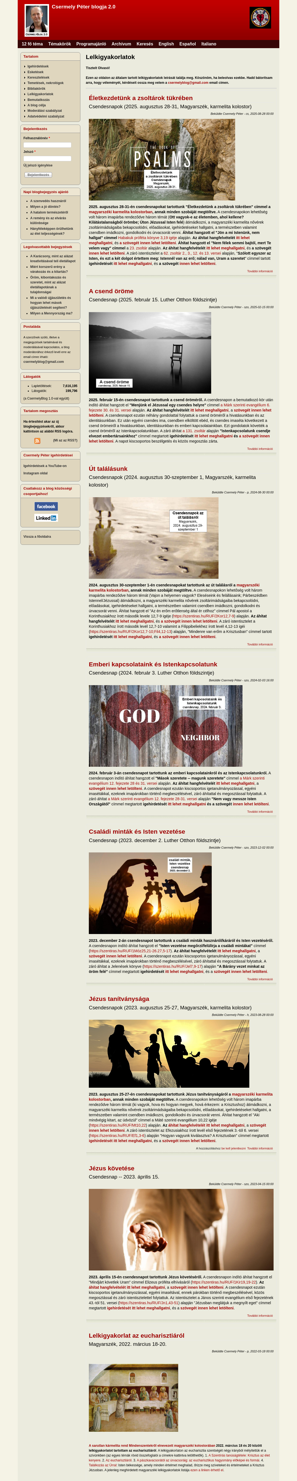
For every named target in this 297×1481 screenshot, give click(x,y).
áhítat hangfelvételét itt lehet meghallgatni (206, 1125)
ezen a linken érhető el (206, 1470)
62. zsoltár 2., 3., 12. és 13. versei (192, 253)
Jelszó (29, 152)
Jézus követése (111, 1168)
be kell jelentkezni (234, 1148)
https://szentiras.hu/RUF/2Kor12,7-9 (203, 616)
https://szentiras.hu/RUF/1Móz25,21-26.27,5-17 (130, 951)
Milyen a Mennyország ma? (51, 313)
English (166, 44)
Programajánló (91, 44)
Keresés (145, 44)
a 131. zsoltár (194, 431)
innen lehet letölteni (107, 253)
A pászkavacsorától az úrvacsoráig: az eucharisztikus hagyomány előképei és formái (198, 1460)
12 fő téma (32, 44)
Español (188, 44)
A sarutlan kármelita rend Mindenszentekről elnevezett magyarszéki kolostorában (152, 1446)
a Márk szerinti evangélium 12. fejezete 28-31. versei (152, 799)
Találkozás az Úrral (102, 1465)
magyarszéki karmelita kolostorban (120, 212)
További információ (260, 271)
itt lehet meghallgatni (226, 248)
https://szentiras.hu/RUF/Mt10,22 (118, 1125)
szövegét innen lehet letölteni (115, 788)
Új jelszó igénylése (38, 165)
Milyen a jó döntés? (45, 207)
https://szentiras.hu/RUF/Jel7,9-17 (173, 966)
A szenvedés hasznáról (48, 201)
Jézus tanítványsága (119, 998)
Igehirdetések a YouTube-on (45, 466)
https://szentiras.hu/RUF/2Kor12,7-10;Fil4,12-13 (130, 631)
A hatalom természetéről (49, 212)
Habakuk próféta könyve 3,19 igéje (147, 238)
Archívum (121, 44)
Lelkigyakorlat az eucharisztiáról (136, 1335)
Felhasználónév (36, 138)
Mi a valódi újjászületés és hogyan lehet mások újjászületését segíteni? (50, 303)
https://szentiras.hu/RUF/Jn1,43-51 (148, 1303)
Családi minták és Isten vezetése (137, 831)
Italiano (208, 44)
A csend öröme (111, 291)
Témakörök (59, 44)
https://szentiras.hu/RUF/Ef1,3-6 (117, 1135)
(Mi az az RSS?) (65, 440)
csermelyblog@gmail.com (188, 83)
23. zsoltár (138, 248)
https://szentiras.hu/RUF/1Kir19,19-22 (224, 1282)
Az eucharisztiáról (119, 1460)
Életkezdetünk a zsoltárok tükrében (141, 97)
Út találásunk (108, 468)
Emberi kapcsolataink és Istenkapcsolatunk (153, 664)
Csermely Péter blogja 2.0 (84, 7)
